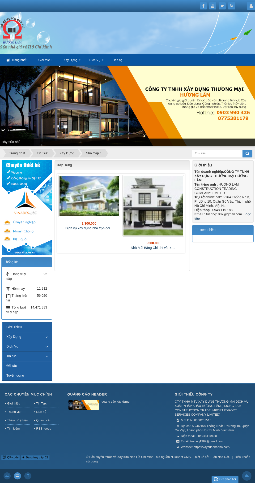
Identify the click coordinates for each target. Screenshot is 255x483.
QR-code (10, 457)
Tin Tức (41, 403)
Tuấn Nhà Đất (219, 457)
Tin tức (11, 356)
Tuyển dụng (15, 375)
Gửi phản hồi (225, 479)
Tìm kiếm (13, 428)
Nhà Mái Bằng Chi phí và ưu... (153, 248)
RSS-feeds (43, 428)
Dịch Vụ (94, 60)
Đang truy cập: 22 (35, 457)
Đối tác (11, 366)
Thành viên (14, 411)
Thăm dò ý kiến (17, 420)
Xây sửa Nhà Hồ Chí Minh (135, 457)
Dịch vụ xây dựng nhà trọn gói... (89, 228)
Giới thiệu (44, 60)
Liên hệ (117, 60)
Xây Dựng (70, 60)
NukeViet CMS (181, 457)
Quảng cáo (43, 420)
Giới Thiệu (14, 327)
